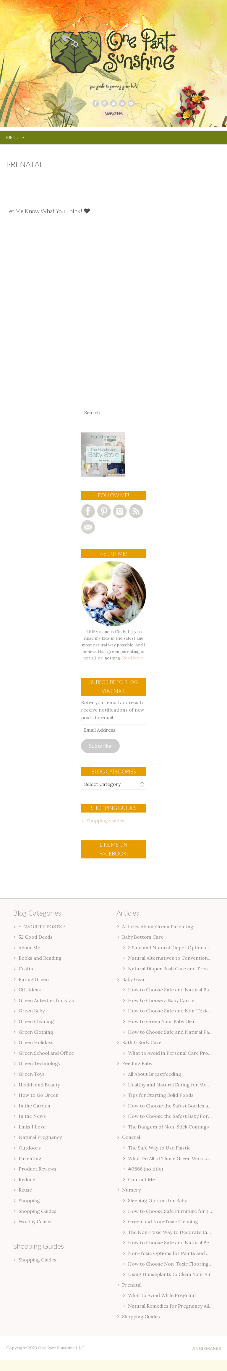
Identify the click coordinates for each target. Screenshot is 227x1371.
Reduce (27, 1179)
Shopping (29, 1200)
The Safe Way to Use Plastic (159, 1148)
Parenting (30, 1158)
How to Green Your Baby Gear (162, 1021)
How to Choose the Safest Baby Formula (173, 1116)
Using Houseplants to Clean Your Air (169, 1274)
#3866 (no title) (145, 1169)
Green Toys (32, 1074)
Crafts (26, 969)
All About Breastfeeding (154, 1074)
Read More (133, 658)
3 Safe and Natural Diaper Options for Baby (177, 948)
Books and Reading (40, 958)
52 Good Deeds (36, 937)
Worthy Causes (36, 1221)
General (131, 1137)
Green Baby (32, 1011)
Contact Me (141, 1179)
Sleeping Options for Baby (157, 1200)
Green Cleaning (36, 1021)
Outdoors (30, 1148)
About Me (29, 948)
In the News (32, 1116)
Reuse (25, 1190)
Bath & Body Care (141, 1042)
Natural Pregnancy (40, 1137)
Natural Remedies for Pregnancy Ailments (175, 1306)
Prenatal (132, 1285)
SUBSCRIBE (113, 114)
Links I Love (32, 1127)
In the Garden (34, 1106)
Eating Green (34, 979)
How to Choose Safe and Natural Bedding (175, 1242)
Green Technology (39, 1063)
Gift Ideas (30, 990)
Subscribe (100, 746)
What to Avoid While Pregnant (162, 1295)
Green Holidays (36, 1042)
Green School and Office (46, 1053)
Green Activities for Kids (46, 1000)
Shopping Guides (105, 820)
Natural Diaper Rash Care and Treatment (175, 969)
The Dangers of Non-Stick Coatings (168, 1127)
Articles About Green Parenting (157, 926)
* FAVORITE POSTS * (42, 926)
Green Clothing (36, 1032)
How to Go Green (39, 1095)
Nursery (131, 1190)
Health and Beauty (39, 1085)
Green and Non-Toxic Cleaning (163, 1221)
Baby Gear (133, 979)
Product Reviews (37, 1169)
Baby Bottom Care (142, 937)
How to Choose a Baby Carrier (162, 1000)
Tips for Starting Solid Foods (161, 1095)
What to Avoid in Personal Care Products (174, 1053)
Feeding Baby (137, 1063)
